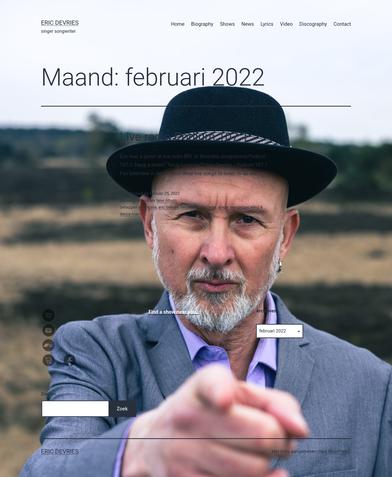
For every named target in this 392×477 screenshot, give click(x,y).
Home (177, 24)
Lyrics (266, 24)
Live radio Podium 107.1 (184, 137)
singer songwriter (233, 207)
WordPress (339, 451)
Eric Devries (59, 22)
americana (147, 207)
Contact (342, 24)
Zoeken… (50, 393)
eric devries (168, 207)
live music (189, 207)
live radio (208, 207)
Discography (313, 24)
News (248, 24)
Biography (202, 24)
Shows (227, 24)
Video (286, 24)
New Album (166, 200)
